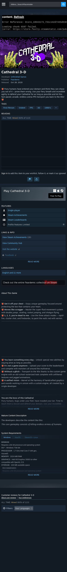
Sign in (4, 175)
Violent (22, 109)
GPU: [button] (15, 522)
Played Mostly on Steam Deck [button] (16, 518)
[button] (33, 119)
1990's (48, 109)
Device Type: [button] (28, 522)
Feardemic (15, 81)
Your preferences (25, 499)
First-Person (8, 109)
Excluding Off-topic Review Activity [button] (19, 514)
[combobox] (35, 4)
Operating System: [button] (44, 518)
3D (38, 109)
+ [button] (55, 109)
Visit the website (11, 251)
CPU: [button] (5, 522)
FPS (31, 109)
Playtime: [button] (45, 514)
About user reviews (8, 499)
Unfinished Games (18, 78)
